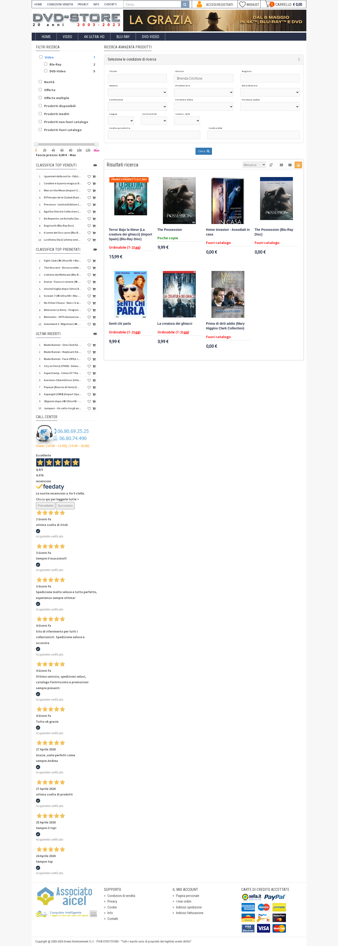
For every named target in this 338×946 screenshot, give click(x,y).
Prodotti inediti (56, 114)
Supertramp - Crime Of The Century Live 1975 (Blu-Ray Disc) (62, 373)
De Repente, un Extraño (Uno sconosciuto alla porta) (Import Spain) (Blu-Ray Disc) (62, 218)
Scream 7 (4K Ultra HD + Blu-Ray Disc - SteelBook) (62, 295)
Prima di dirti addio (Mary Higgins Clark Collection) (225, 326)
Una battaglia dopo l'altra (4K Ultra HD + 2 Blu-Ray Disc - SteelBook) (62, 288)
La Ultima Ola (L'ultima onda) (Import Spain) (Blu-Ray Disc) (62, 239)
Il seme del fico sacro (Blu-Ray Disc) (62, 232)
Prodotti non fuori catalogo (66, 122)
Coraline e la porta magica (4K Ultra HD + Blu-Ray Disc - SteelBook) (62, 183)
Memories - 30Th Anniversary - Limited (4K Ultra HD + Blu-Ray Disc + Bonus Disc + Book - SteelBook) (62, 317)
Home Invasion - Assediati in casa (228, 232)
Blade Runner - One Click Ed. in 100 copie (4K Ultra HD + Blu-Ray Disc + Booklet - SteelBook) (62, 345)
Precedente (45, 505)
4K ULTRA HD (94, 37)
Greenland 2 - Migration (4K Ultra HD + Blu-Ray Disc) (62, 324)
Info (110, 913)
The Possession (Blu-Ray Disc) (274, 232)
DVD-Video (150, 37)
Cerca (203, 151)
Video (67, 37)
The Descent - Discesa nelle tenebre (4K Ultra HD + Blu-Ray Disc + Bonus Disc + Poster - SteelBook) (62, 267)
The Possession (169, 230)
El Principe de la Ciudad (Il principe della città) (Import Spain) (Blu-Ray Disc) (62, 197)
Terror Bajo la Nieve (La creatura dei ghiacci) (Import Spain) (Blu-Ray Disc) (130, 234)
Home (46, 37)
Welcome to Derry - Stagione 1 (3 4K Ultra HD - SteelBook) (62, 310)
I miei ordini (183, 901)
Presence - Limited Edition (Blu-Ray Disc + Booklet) (62, 204)
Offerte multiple (56, 98)
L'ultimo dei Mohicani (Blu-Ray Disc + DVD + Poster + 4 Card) (62, 274)
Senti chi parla (120, 323)
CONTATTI (110, 4)
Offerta (49, 90)
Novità (49, 82)
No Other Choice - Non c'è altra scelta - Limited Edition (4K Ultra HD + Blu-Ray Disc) (62, 303)
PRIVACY (83, 4)
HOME (38, 4)
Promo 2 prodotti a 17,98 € (129, 179)
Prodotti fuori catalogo (63, 130)
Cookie (112, 907)
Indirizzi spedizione (189, 907)
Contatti (113, 919)
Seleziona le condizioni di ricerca (132, 59)
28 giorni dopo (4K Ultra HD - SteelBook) (62, 401)
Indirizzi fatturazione (190, 913)
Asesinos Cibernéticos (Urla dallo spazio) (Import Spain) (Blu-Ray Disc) (62, 380)
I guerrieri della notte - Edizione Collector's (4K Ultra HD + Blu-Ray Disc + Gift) (62, 176)
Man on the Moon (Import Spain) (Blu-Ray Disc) (62, 190)
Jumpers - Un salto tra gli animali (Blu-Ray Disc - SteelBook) (62, 408)
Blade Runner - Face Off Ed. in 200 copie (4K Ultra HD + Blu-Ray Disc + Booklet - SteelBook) (62, 359)
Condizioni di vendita (121, 896)
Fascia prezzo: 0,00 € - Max (56, 155)
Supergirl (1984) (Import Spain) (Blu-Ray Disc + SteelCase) (62, 394)
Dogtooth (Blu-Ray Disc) (59, 225)
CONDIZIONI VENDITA (60, 4)
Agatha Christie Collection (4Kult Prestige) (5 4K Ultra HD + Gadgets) (62, 211)
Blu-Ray (123, 37)
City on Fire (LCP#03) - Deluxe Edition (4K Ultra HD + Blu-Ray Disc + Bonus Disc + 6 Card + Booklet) (62, 366)
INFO (96, 4)
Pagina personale (187, 896)
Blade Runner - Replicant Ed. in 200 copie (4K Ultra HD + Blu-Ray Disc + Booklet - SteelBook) (62, 352)
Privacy (112, 901)
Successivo (65, 505)
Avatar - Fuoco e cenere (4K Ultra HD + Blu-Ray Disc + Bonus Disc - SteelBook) (62, 281)
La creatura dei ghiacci (174, 323)
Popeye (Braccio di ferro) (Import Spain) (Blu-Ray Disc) (62, 387)
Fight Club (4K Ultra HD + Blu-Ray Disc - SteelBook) (62, 260)
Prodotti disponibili (60, 106)
